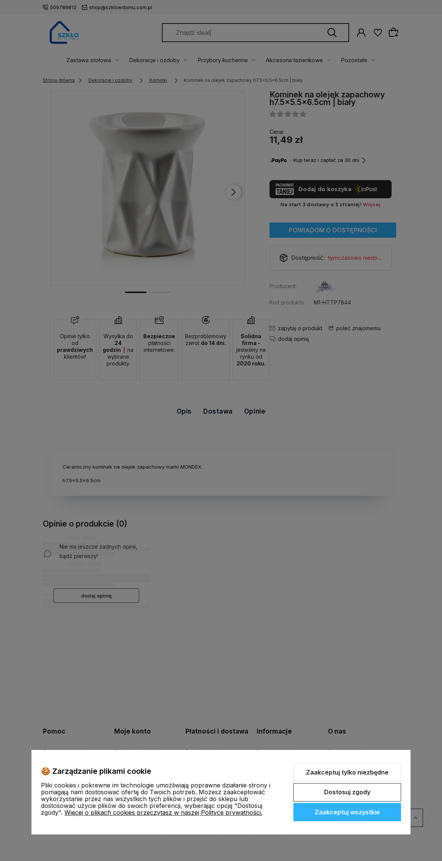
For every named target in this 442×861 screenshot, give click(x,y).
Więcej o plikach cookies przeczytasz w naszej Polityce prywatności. (163, 812)
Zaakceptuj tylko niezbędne (347, 772)
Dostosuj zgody (347, 792)
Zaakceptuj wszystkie (347, 812)
